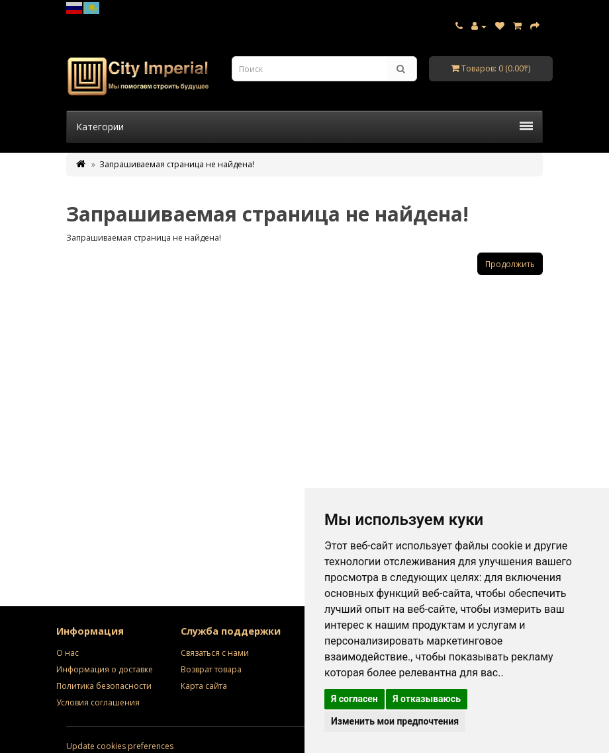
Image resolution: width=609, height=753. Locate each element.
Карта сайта (204, 686)
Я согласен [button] (354, 699)
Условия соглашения (98, 702)
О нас (67, 652)
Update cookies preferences (119, 746)
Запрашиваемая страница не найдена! (176, 164)
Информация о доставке (104, 669)
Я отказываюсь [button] (427, 699)
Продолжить (510, 264)
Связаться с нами (215, 652)
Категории (304, 126)
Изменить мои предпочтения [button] (395, 721)
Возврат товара (211, 669)
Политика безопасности (104, 686)
